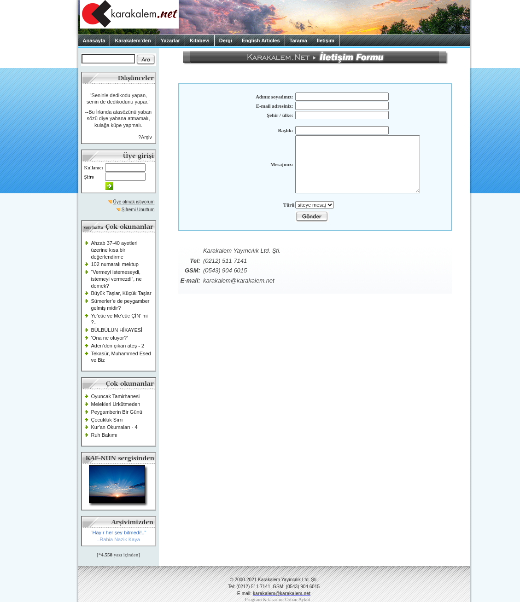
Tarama (298, 40)
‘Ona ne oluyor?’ (109, 338)
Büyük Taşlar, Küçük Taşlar (121, 293)
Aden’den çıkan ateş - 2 (118, 345)
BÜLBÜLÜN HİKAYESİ (117, 330)
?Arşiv (145, 137)
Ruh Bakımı (104, 435)
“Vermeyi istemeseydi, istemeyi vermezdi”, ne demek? (116, 278)
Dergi (225, 40)
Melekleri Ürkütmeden (115, 404)
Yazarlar (170, 40)
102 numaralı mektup (115, 264)
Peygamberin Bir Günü (116, 412)
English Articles (261, 40)
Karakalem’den (133, 40)
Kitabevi (200, 40)
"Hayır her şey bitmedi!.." (118, 532)
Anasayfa (94, 40)
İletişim (325, 40)
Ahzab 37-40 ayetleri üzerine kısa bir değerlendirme (114, 249)
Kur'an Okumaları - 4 (114, 427)
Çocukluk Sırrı (107, 420)
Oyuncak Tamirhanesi (115, 396)
